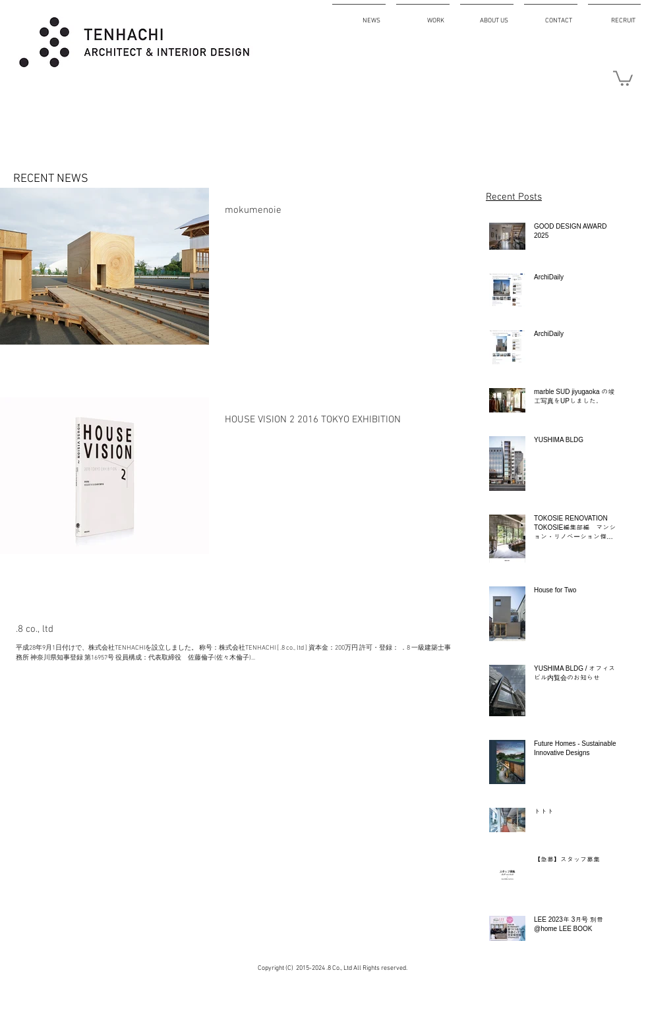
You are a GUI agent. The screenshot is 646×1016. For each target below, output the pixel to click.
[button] (623, 77)
